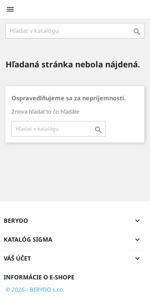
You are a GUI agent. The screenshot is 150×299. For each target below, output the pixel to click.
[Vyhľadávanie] (75, 30)
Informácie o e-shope (39, 277)
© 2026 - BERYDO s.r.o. (35, 289)
